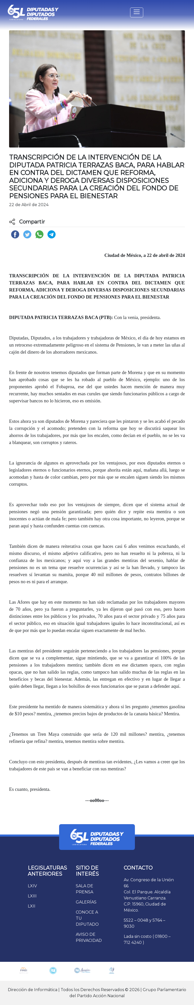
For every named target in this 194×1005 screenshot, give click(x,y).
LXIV (32, 886)
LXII (31, 906)
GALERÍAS (86, 902)
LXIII (32, 896)
